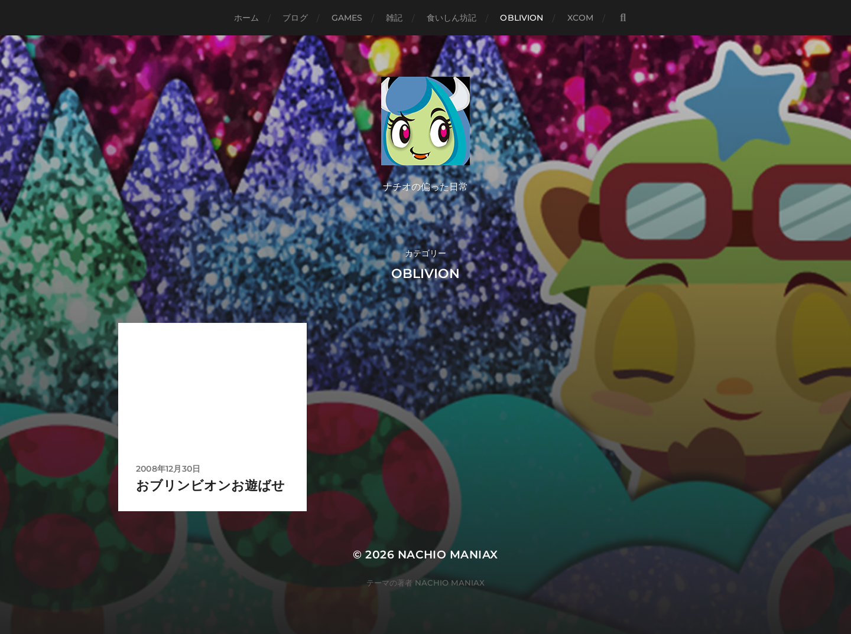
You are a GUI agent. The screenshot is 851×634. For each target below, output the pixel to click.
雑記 (394, 17)
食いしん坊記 (452, 17)
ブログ (294, 17)
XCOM (580, 17)
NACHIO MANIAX (448, 554)
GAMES (347, 17)
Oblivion (521, 17)
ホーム (246, 17)
